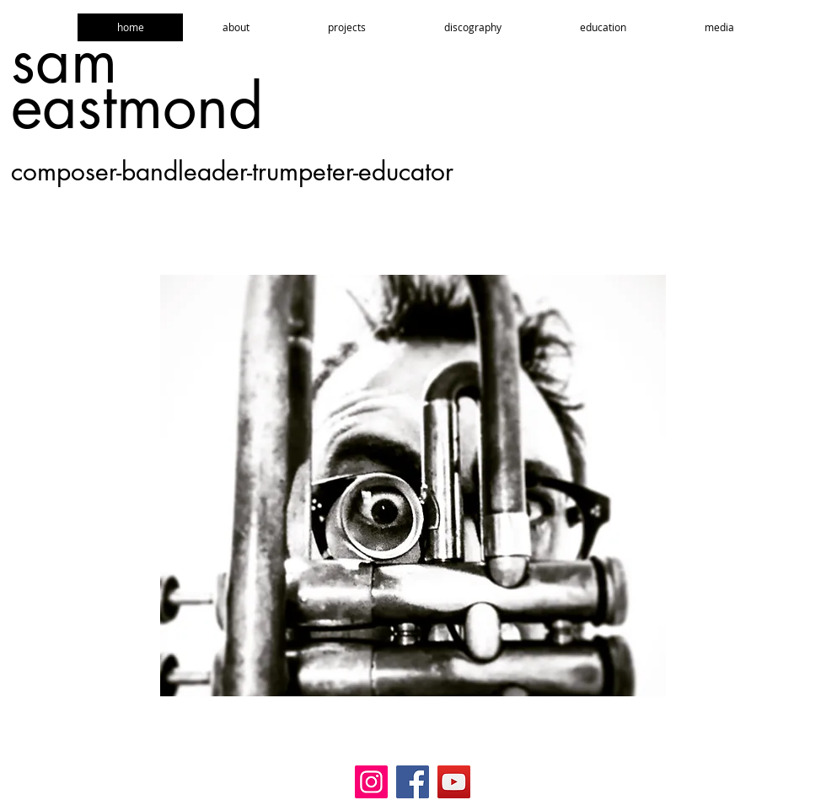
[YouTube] (453, 781)
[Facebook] (412, 781)
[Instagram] (371, 781)
